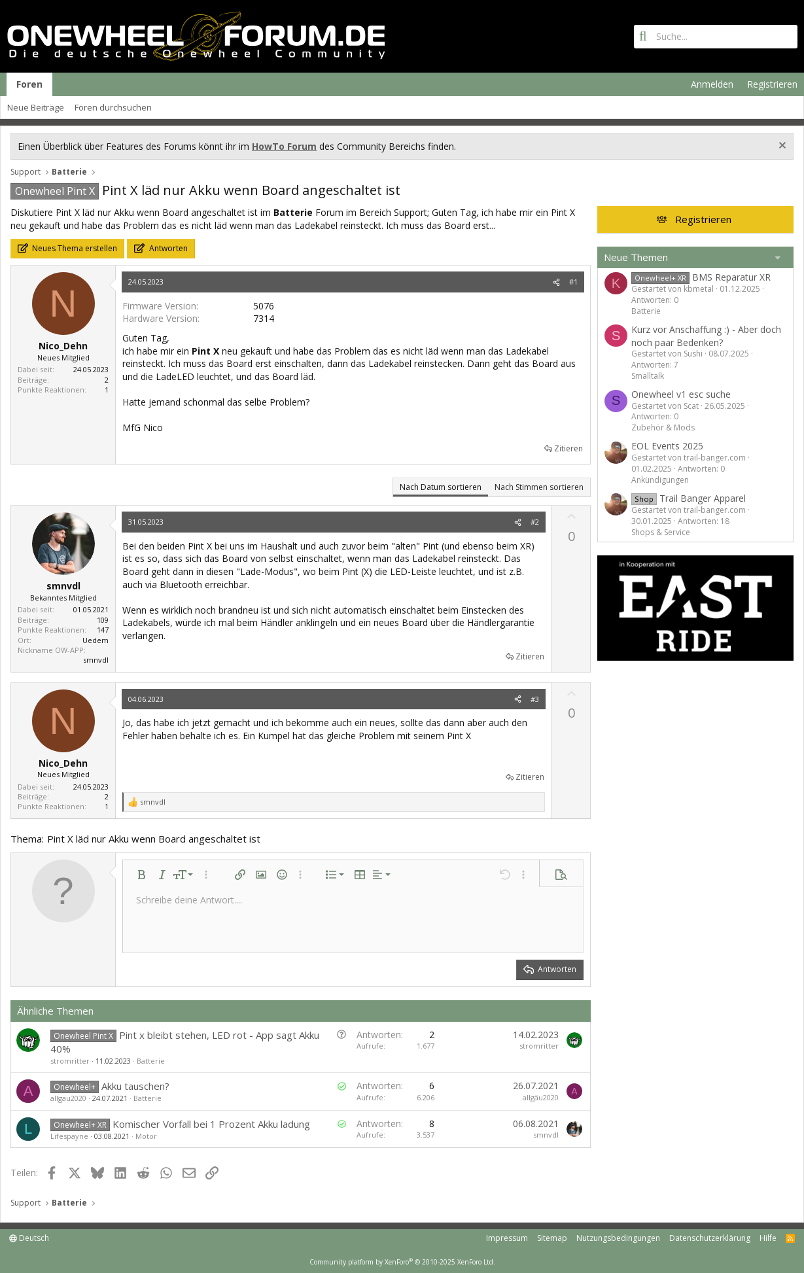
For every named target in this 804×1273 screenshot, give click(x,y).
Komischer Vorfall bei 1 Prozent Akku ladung (211, 1123)
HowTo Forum (284, 146)
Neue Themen (636, 257)
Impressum (507, 1238)
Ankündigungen (660, 479)
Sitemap (552, 1238)
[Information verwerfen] (780, 147)
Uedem (95, 640)
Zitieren (568, 448)
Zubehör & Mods (663, 427)
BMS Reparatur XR (701, 277)
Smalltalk (647, 375)
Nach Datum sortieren (440, 487)
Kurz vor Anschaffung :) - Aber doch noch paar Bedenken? (706, 336)
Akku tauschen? (135, 1085)
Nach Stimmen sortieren (539, 487)
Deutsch (29, 1238)
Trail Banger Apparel (688, 498)
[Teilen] (556, 281)
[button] (141, 874)
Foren (29, 84)
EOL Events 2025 (667, 446)
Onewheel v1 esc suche (681, 394)
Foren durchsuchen (113, 107)
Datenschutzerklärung (709, 1238)
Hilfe (768, 1238)
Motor (146, 1136)
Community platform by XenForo (402, 1261)
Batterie (151, 1061)
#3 (535, 699)
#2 (535, 522)
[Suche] (715, 36)
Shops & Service (660, 532)
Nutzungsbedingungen (618, 1238)
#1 (573, 282)
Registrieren (703, 219)
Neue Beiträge (35, 107)
